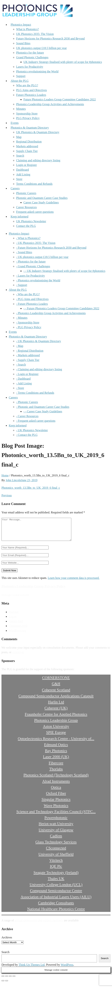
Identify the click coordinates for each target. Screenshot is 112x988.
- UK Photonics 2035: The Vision (35, 242)
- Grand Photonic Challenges (33, 266)
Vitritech (56, 864)
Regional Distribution (29, 141)
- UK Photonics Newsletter (32, 430)
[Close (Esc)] (13, 980)
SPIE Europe (56, 737)
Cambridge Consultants (56, 907)
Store (19, 179)
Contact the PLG (26, 225)
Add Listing (23, 174)
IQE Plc (56, 871)
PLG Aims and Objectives (31, 90)
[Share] (10, 980)
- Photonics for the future (31, 261)
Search (20, 155)
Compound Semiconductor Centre (56, 895)
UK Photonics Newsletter (31, 221)
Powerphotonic (56, 822)
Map (18, 137)
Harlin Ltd (56, 706)
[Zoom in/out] (2, 980)
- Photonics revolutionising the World (38, 280)
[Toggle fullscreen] (6, 980)
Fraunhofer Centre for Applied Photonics (56, 718)
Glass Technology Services (56, 846)
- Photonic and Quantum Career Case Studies (42, 406)
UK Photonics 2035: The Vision (35, 33)
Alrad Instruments (56, 785)
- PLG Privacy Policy (28, 327)
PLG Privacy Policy (28, 118)
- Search (21, 364)
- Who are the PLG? (28, 294)
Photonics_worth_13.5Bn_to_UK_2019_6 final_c (30, 487)
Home (5, 475)
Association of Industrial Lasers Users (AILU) (56, 901)
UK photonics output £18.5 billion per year (41, 48)
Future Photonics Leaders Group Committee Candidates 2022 (59, 99)
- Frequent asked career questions (35, 420)
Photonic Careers (26, 193)
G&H (56, 688)
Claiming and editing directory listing (38, 160)
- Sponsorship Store (27, 322)
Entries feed (16, 625)
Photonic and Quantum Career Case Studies (41, 197)
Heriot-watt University (56, 828)
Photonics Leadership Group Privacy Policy (33, 591)
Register (14, 616)
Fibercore (56, 767)
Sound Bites (23, 43)
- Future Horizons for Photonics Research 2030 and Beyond (51, 247)
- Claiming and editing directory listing (39, 369)
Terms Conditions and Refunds (34, 183)
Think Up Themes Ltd (32, 969)
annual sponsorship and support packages (39, 924)
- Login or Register (27, 374)
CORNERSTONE (56, 682)
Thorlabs (56, 773)
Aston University (56, 731)
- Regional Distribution (29, 350)
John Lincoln (13, 480)
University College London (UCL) (56, 889)
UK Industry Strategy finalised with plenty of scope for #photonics (62, 61)
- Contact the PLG (27, 434)
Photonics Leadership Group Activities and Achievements (50, 104)
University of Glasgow (56, 834)
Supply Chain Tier (27, 151)
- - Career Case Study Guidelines (42, 411)
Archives (6, 941)
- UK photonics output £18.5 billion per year (42, 257)
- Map (19, 345)
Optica (56, 791)
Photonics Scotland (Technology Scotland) (56, 779)
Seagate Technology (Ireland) (56, 877)
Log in (12, 620)
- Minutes (21, 317)
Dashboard (22, 169)
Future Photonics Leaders (31, 94)
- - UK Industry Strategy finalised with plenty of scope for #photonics (64, 270)
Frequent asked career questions (35, 211)
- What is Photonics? (28, 238)
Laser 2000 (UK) (56, 761)
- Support (21, 285)
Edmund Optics (56, 749)
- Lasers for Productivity (30, 275)
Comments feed (18, 630)
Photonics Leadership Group (56, 725)
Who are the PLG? (27, 85)
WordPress (67, 969)
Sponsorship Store (27, 113)
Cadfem (56, 840)
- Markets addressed (28, 355)
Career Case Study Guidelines (41, 202)
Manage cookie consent (15, 599)
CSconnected (56, 852)
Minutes (21, 108)
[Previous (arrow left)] (2, 985)
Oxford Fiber (56, 798)
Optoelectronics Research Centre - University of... (56, 743)
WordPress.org (17, 635)
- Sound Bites (24, 252)
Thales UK (56, 883)
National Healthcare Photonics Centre (56, 913)
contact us (18, 656)
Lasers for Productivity (29, 66)
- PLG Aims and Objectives (32, 299)
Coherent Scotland (56, 694)
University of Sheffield (56, 858)
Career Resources (26, 207)
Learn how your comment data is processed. (73, 582)
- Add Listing (24, 383)
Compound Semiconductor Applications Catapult (56, 700)
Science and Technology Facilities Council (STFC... (56, 816)
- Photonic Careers (27, 402)
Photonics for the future (30, 52)
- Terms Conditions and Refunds (35, 392)
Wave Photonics (56, 810)
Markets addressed (27, 146)
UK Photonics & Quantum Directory (37, 132)
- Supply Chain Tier (27, 360)
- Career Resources (27, 416)
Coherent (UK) (56, 712)
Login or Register (26, 164)
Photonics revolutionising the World (37, 71)
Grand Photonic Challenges (32, 57)
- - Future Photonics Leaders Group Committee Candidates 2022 (61, 308)
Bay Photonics (56, 755)
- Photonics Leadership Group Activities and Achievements (51, 313)
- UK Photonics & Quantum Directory (38, 341)
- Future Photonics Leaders (32, 303)
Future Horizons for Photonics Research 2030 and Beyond (50, 38)
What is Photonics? (27, 29)
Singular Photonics (56, 804)
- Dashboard (23, 378)
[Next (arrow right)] (6, 985)
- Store (20, 388)
